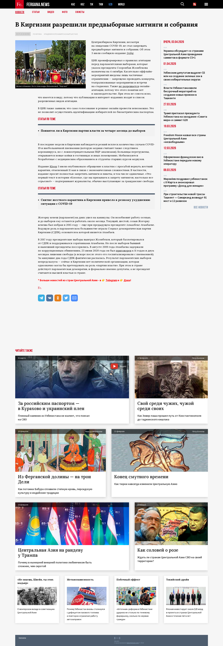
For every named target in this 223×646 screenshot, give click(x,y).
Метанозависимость (80, 579)
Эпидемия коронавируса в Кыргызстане (61, 34)
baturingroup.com (133, 643)
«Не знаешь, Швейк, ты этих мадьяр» (35, 581)
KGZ (82, 4)
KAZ (73, 4)
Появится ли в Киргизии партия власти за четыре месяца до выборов (93, 130)
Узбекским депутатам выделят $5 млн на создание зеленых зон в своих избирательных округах (184, 76)
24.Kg (130, 53)
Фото (65, 12)
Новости (19, 12)
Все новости (201, 207)
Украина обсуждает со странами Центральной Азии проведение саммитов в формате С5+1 (184, 54)
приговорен (123, 250)
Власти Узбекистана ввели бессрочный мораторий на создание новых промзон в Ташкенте (180, 93)
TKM (101, 4)
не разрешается (129, 86)
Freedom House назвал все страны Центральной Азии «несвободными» (185, 138)
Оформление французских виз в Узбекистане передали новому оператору (183, 160)
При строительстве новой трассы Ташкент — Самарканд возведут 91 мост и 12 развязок (185, 197)
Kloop (53, 166)
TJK (91, 4)
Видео (51, 12)
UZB (110, 4)
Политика (37, 34)
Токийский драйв (177, 579)
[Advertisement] (111, 328)
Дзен (127, 280)
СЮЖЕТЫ (79, 12)
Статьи (36, 12)
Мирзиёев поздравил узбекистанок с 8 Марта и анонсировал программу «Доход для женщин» (185, 182)
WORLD (121, 4)
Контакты (22, 638)
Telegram (111, 280)
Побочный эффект (128, 579)
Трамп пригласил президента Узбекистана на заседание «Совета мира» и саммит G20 (185, 116)
